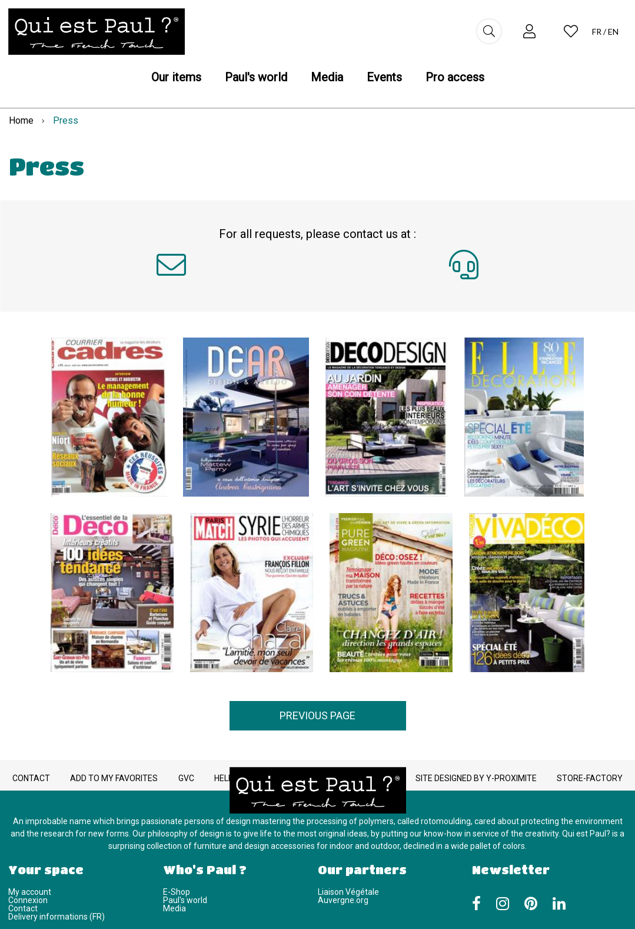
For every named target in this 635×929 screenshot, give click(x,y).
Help (224, 778)
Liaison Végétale (348, 892)
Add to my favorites (114, 778)
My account (29, 892)
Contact (31, 778)
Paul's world (185, 900)
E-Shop (176, 892)
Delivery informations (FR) (56, 917)
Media (174, 908)
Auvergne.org (343, 900)
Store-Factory (590, 778)
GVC (186, 778)
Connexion (28, 900)
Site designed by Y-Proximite (476, 778)
